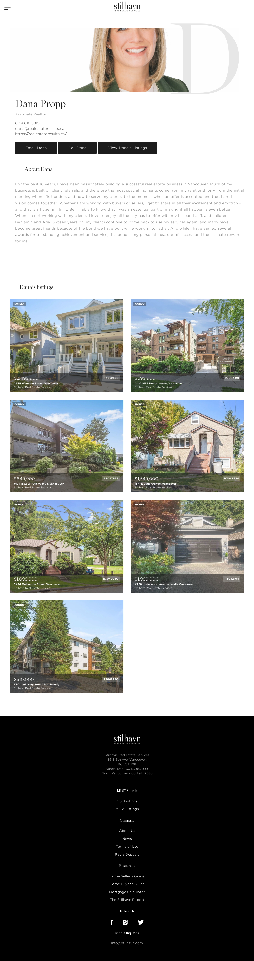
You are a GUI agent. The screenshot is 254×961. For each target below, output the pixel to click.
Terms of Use (127, 846)
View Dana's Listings (127, 148)
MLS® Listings (127, 809)
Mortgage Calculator (127, 892)
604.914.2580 (142, 773)
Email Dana (36, 148)
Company (127, 820)
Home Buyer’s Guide (127, 884)
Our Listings (127, 801)
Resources (127, 866)
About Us (127, 831)
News (127, 839)
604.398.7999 (137, 769)
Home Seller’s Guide (127, 876)
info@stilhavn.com (127, 943)
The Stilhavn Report (127, 900)
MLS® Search (127, 791)
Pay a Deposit (127, 854)
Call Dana (77, 148)
